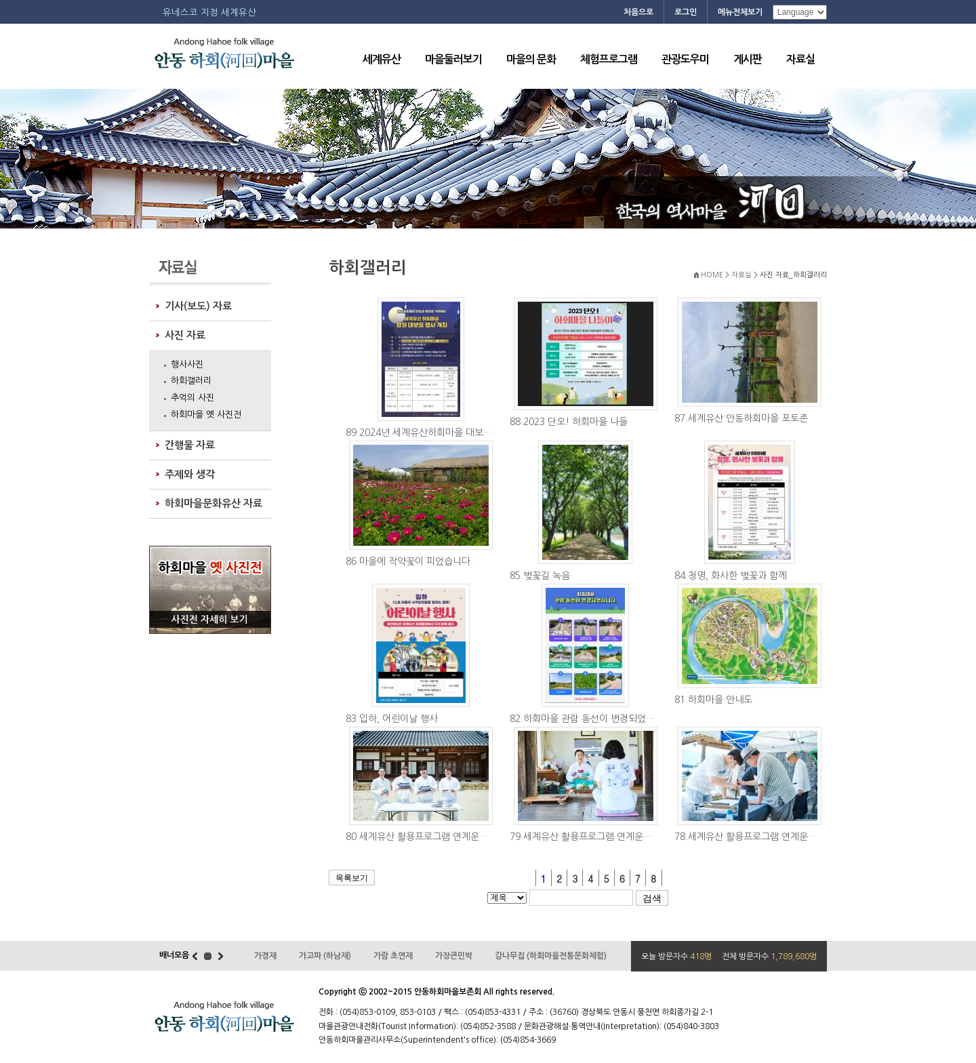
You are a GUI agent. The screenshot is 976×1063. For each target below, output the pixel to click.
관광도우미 (685, 59)
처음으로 (638, 12)
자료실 (800, 59)
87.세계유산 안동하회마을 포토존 (741, 418)
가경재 (265, 956)
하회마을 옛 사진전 (206, 414)
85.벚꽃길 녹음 (540, 575)
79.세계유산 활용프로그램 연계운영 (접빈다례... (589, 836)
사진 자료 (185, 335)
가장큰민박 (453, 956)
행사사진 (187, 364)
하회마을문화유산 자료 (213, 503)
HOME (712, 275)
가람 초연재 (393, 956)
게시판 (747, 59)
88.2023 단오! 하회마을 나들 (569, 421)
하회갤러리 (191, 380)
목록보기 (352, 878)
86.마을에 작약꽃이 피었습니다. (409, 561)
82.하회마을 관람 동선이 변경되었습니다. (589, 718)
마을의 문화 (531, 59)
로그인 (685, 12)
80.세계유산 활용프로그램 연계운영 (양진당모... (425, 836)
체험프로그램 (608, 59)
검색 (652, 898)
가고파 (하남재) (325, 956)
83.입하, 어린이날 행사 (392, 718)
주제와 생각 (190, 474)
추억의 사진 (192, 397)
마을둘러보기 (453, 59)
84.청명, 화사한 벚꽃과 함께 (730, 575)
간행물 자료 (190, 445)
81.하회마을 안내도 (713, 699)
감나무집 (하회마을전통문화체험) (551, 956)
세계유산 (382, 59)
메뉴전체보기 (740, 12)
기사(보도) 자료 (198, 306)
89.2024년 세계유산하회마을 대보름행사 (425, 432)
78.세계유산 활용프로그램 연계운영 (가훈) (753, 836)
